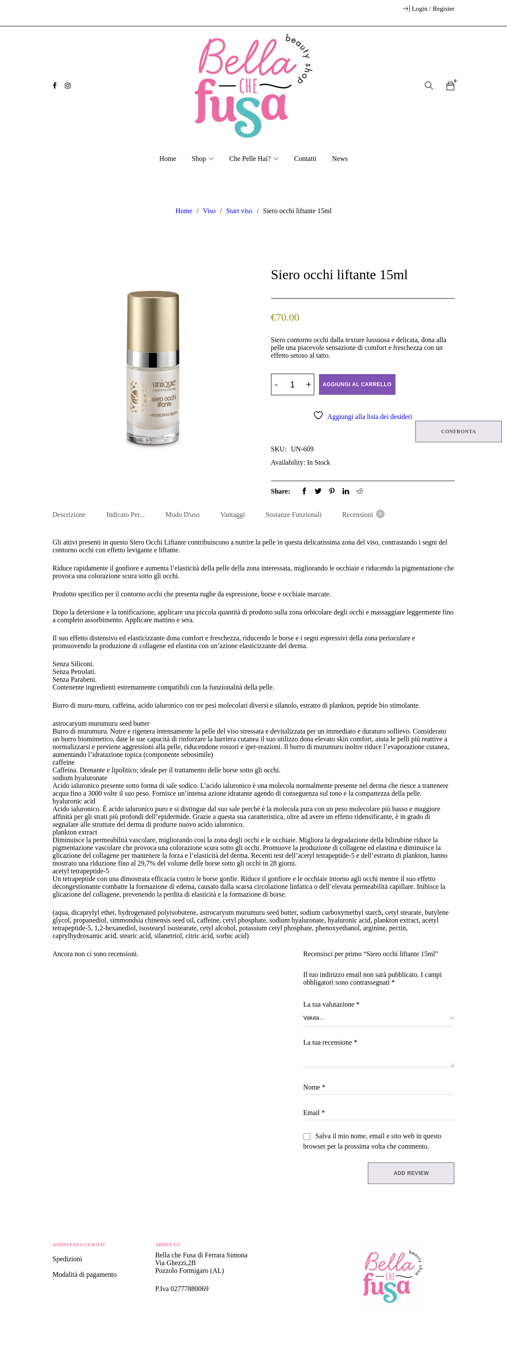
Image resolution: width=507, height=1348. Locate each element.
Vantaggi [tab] (232, 514)
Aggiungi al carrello (357, 384)
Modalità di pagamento (85, 1275)
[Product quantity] (292, 384)
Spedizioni (68, 1259)
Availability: (288, 462)
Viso (209, 210)
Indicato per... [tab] (125, 514)
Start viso (239, 210)
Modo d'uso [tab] (183, 514)
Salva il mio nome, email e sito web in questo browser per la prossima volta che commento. (372, 1141)
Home (183, 210)
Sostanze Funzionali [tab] (294, 514)
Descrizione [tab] (69, 514)
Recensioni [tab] (363, 513)
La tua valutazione (331, 1004)
